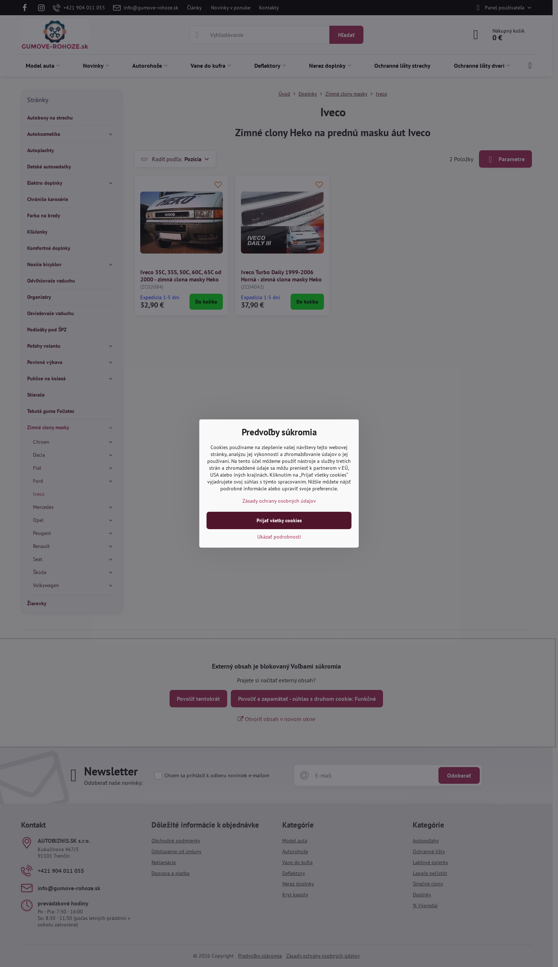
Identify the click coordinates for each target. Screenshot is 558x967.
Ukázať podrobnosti (279, 536)
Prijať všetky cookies (279, 520)
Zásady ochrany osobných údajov (279, 501)
